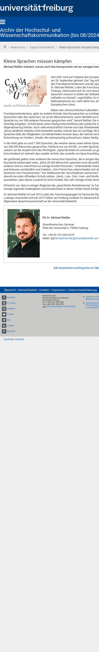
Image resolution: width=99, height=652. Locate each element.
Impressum (58, 290)
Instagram (11, 309)
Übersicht (10, 290)
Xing (9, 320)
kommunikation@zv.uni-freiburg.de (60, 306)
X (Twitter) (11, 303)
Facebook (11, 297)
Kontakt (44, 290)
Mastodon (11, 331)
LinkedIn (10, 325)
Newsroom (18, 47)
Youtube (10, 314)
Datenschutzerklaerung (82, 290)
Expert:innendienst (42, 47)
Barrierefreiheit (27, 290)
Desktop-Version (14, 339)
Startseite (5, 46)
